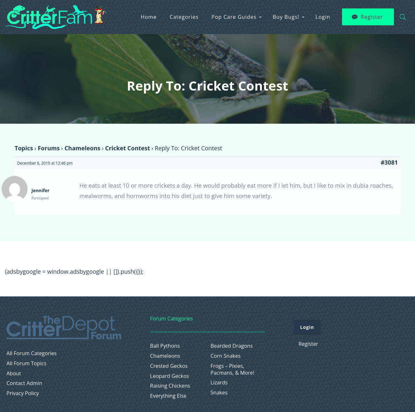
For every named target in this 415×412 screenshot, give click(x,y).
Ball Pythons (165, 346)
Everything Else (168, 396)
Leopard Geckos (169, 376)
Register (372, 16)
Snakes (219, 392)
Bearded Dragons (231, 346)
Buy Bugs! (286, 16)
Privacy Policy (22, 393)
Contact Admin (24, 383)
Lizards (219, 382)
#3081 (389, 162)
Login (322, 16)
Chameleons (83, 148)
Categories (184, 16)
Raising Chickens (170, 385)
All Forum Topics (26, 363)
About (13, 373)
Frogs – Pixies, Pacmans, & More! (232, 369)
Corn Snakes (225, 356)
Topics (24, 148)
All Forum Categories (31, 353)
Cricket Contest (127, 148)
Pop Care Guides (233, 16)
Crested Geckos (169, 366)
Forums (49, 148)
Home (149, 16)
